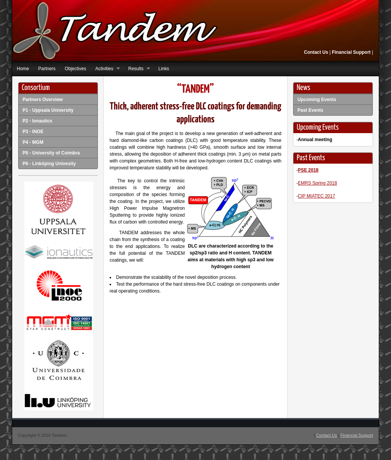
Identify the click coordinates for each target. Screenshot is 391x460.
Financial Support (351, 52)
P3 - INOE (33, 131)
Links (163, 68)
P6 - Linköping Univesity (49, 163)
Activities (105, 68)
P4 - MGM (33, 142)
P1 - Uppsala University (48, 110)
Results (137, 68)
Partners (46, 68)
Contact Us (316, 52)
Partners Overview (43, 99)
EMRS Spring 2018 (317, 183)
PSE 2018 (308, 170)
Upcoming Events (316, 99)
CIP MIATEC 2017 (316, 196)
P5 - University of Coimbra (51, 153)
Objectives (75, 68)
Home (23, 68)
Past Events (310, 110)
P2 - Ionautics (37, 121)
